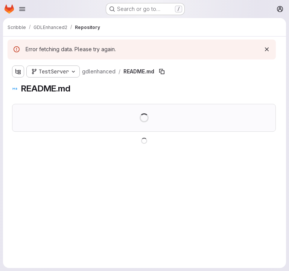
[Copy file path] (162, 71)
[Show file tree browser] (18, 71)
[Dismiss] (266, 49)
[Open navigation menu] (22, 9)
